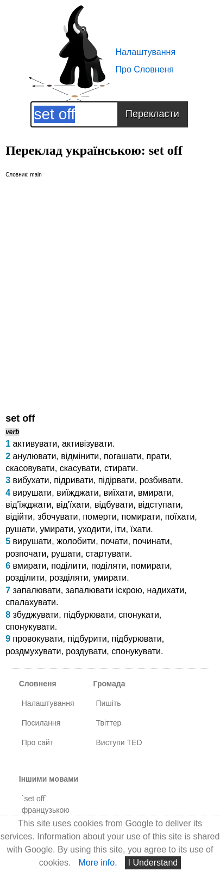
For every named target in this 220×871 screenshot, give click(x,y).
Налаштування (146, 52)
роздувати (86, 651)
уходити (94, 529)
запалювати (36, 590)
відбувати (114, 504)
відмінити (80, 456)
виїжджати (77, 492)
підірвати (116, 480)
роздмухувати (33, 651)
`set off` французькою (46, 804)
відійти (19, 516)
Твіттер (109, 722)
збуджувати (35, 614)
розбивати (160, 480)
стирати (120, 468)
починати (151, 541)
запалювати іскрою (104, 590)
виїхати (119, 492)
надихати (166, 590)
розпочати (25, 553)
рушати (20, 529)
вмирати (155, 492)
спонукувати (30, 626)
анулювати (34, 456)
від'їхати (73, 504)
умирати (56, 529)
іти (120, 529)
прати (158, 456)
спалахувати (30, 602)
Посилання (41, 722)
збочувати (57, 516)
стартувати (108, 553)
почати (114, 541)
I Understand (153, 862)
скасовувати (30, 468)
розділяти (69, 577)
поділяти (108, 565)
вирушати (32, 492)
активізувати (87, 443)
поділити (68, 565)
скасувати (79, 468)
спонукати (138, 614)
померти (99, 516)
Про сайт (38, 742)
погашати (123, 456)
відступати (159, 504)
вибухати (30, 480)
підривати (73, 480)
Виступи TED (119, 742)
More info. (97, 862)
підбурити (86, 638)
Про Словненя (145, 69)
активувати (34, 443)
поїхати (180, 516)
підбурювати (89, 614)
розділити (25, 577)
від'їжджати (28, 504)
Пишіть (108, 703)
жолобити (76, 541)
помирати (141, 516)
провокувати (37, 638)
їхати (140, 529)
